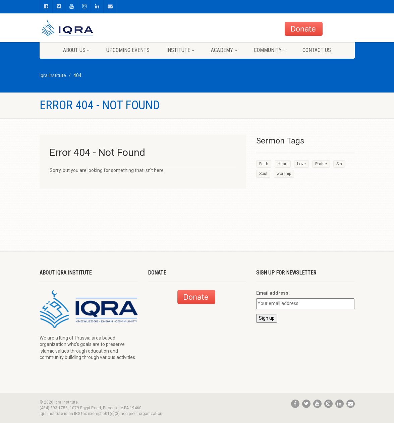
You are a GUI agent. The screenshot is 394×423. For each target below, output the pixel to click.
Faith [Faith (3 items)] (263, 164)
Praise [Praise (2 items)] (321, 164)
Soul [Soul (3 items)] (263, 173)
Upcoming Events (128, 50)
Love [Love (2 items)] (301, 164)
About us (76, 50)
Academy (224, 50)
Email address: (273, 293)
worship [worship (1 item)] (284, 173)
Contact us (316, 50)
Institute (180, 50)
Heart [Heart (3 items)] (283, 164)
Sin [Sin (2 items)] (339, 164)
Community (270, 50)
